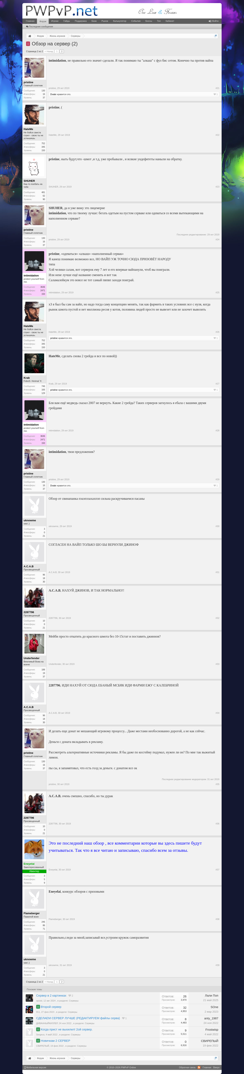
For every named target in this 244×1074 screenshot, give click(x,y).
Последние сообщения (39, 26)
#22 (217, 135)
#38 (217, 919)
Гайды (66, 21)
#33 (217, 664)
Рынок (104, 21)
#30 (217, 526)
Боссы (148, 21)
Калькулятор (119, 21)
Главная (30, 21)
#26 (217, 332)
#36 (217, 823)
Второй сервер (51, 1006)
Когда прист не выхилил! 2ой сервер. (67, 1029)
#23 (217, 186)
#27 (217, 383)
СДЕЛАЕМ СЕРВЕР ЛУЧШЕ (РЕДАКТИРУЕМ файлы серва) (78, 1018)
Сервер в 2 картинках (51, 995)
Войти (214, 21)
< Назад (49, 51)
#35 (217, 784)
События (135, 21)
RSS (199, 1067)
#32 (217, 618)
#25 (217, 292)
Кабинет (170, 21)
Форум (42, 21)
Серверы (73, 1000)
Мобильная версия (35, 1067)
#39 (217, 965)
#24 (217, 239)
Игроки (54, 21)
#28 (217, 430)
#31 (217, 572)
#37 (217, 869)
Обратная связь (187, 1067)
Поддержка (80, 21)
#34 (217, 713)
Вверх (216, 1067)
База (94, 21)
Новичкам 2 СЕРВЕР (55, 1040)
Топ (159, 21)
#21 (217, 88)
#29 (217, 479)
